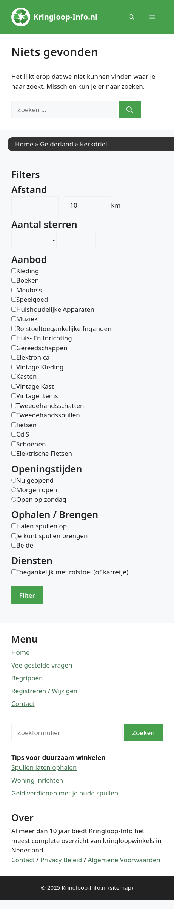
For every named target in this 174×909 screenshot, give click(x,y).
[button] (131, 17)
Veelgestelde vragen (41, 665)
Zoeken (143, 732)
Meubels (29, 290)
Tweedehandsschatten (50, 405)
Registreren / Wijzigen (44, 690)
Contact (23, 703)
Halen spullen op (41, 525)
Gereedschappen (42, 347)
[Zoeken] (130, 110)
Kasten (26, 376)
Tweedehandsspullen (48, 415)
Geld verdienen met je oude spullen (64, 793)
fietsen (26, 424)
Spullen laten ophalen (44, 767)
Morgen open (36, 489)
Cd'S (22, 434)
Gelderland (56, 144)
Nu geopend (35, 480)
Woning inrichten (37, 780)
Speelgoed (32, 299)
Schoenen (31, 444)
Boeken (27, 280)
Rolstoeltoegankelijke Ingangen (64, 328)
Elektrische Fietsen (44, 453)
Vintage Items (37, 395)
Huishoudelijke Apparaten (55, 309)
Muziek (27, 318)
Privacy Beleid (61, 859)
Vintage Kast (35, 386)
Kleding (27, 270)
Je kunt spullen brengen (52, 535)
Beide (24, 545)
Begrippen (27, 678)
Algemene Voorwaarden (124, 859)
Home (24, 144)
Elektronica (32, 357)
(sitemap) (120, 887)
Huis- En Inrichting (44, 338)
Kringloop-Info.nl (65, 17)
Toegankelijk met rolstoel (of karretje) (72, 572)
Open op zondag (41, 499)
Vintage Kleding (40, 367)
